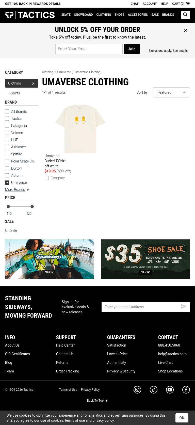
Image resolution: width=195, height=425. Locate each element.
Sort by (142, 92)
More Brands (17, 190)
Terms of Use (68, 389)
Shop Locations (170, 371)
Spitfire (16, 154)
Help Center (65, 345)
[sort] (171, 92)
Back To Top (97, 400)
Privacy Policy (90, 389)
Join (132, 49)
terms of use (75, 420)
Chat (135, 4)
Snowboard (83, 15)
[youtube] (170, 391)
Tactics (30, 15)
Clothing (103, 15)
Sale (155, 15)
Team (9, 371)
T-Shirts (14, 93)
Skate (65, 15)
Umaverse (16, 183)
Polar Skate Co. (23, 161)
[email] (146, 307)
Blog (8, 363)
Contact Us (65, 354)
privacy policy (103, 420)
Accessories (138, 15)
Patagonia (19, 126)
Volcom (17, 133)
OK (182, 418)
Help (164, 4)
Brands (168, 15)
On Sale (11, 230)
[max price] (32, 214)
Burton (16, 168)
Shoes (119, 15)
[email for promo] (89, 49)
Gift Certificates (17, 354)
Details (55, 4)
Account (150, 4)
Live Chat (165, 363)
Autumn (17, 175)
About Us (12, 345)
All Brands (19, 111)
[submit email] (184, 306)
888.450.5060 (169, 345)
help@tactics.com (172, 354)
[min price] (12, 214)
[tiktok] (153, 390)
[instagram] (137, 390)
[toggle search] (185, 15)
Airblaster (18, 147)
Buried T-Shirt (80, 136)
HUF (14, 140)
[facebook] (186, 391)
